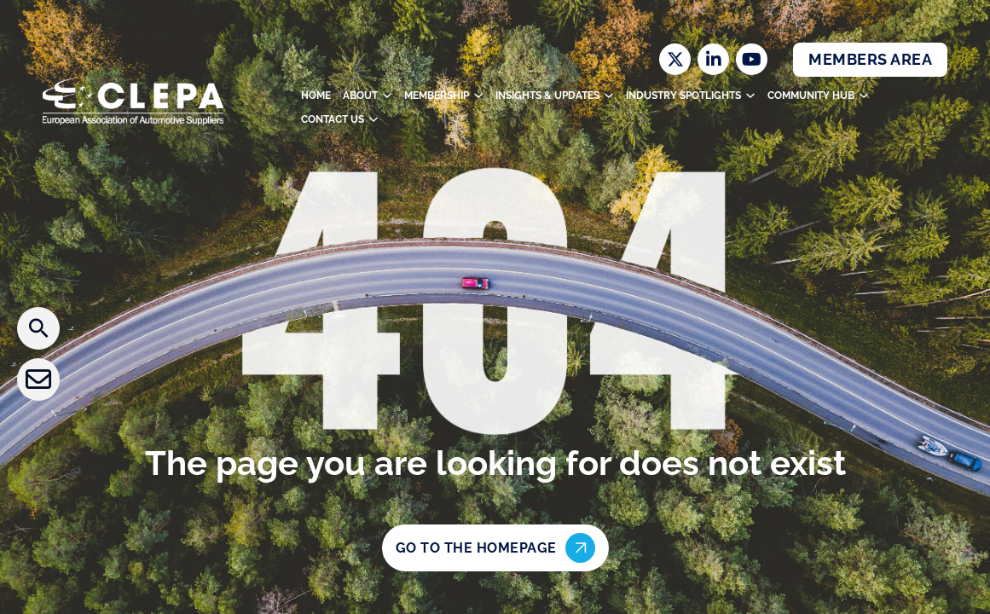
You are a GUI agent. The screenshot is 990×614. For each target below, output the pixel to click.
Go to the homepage (495, 548)
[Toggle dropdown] (387, 95)
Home (316, 95)
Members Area (870, 59)
